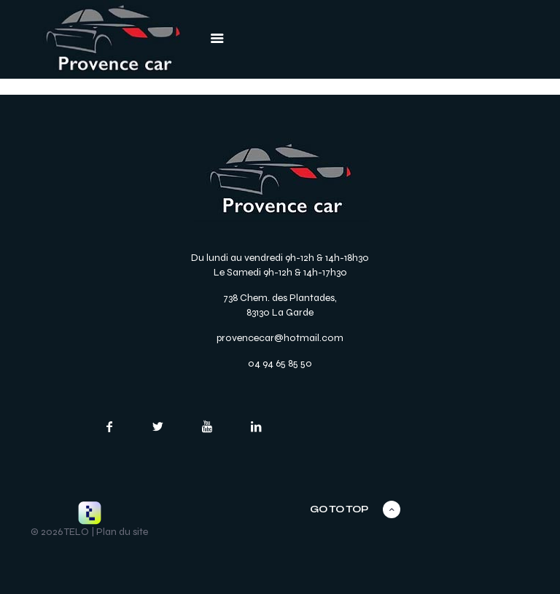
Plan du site (122, 531)
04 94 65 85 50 (280, 363)
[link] (113, 39)
